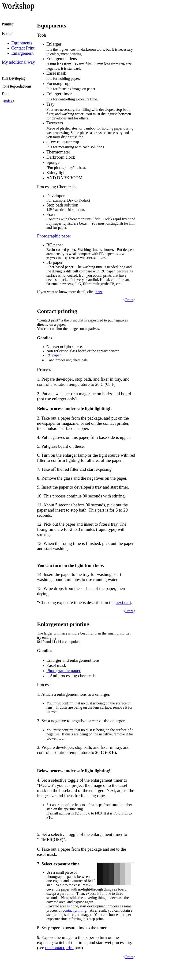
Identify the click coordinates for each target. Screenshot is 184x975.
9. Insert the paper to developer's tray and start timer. (83, 487)
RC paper (53, 355)
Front (129, 300)
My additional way (18, 62)
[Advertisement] (57, 966)
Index (8, 101)
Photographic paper (63, 670)
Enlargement (22, 53)
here (98, 292)
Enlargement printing (63, 624)
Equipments (21, 42)
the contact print (59, 947)
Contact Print (22, 48)
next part (123, 602)
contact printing (74, 910)
